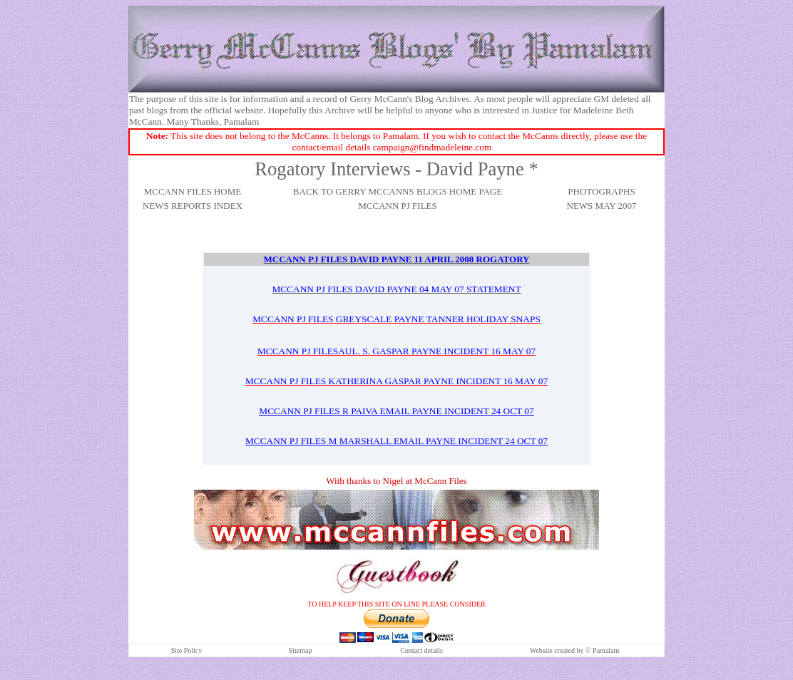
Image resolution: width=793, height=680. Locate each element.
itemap (302, 650)
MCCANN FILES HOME (193, 191)
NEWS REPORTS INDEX (192, 205)
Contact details (421, 650)
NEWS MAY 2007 (602, 205)
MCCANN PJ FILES (397, 205)
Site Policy (187, 650)
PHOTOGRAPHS (601, 191)
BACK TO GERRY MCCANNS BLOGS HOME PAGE (397, 191)
